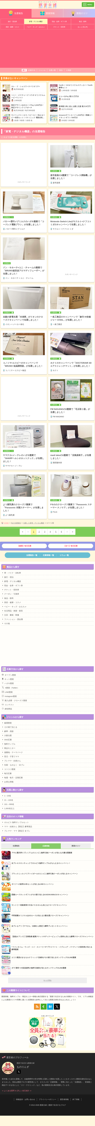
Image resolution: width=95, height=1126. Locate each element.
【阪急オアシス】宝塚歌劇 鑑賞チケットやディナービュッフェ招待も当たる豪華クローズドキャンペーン (52, 936)
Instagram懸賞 (9, 696)
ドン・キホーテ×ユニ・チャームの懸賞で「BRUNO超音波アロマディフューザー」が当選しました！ (23, 270)
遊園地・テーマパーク (12, 752)
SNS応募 (7, 739)
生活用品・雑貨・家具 (12, 611)
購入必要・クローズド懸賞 (14, 700)
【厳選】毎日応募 (24, 546)
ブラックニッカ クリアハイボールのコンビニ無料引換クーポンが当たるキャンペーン (45, 874)
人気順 (68, 70)
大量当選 (7, 735)
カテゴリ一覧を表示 (88, 3)
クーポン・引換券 (10, 594)
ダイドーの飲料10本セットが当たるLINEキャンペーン (33, 884)
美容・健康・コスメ (12, 27)
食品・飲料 (82, 21)
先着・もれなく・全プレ (13, 765)
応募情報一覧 (48, 555)
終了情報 (75, 1099)
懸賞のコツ (79, 13)
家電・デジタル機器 (35, 21)
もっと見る (47, 980)
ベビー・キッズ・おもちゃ (36, 27)
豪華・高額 (7, 731)
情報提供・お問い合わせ (25, 1099)
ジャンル (42, 70)
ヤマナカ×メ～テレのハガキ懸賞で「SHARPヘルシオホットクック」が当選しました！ (23, 458)
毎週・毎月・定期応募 (12, 777)
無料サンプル (8, 744)
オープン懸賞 (9, 675)
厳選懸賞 (7, 723)
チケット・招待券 (59, 27)
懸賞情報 (47, 13)
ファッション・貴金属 (12, 619)
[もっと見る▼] (82, 27)
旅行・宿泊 (7, 577)
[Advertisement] (47, 49)
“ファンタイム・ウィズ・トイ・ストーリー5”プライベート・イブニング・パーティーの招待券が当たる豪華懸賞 (52, 948)
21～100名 (7, 800)
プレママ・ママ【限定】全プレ (16, 831)
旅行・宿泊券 (12, 21)
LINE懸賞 (7, 692)
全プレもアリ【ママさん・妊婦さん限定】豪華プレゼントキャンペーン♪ (40, 926)
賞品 (61, 70)
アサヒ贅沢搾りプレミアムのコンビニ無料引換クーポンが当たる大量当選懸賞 (42, 853)
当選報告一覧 (31, 555)
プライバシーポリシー (47, 1099)
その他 (6, 623)
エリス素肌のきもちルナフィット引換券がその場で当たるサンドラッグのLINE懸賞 (44, 957)
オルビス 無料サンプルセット (15, 822)
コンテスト (8, 704)
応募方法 (31, 70)
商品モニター (8, 748)
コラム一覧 (64, 555)
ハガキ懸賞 (8, 683)
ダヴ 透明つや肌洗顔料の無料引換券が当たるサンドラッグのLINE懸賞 (39, 968)
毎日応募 (7, 773)
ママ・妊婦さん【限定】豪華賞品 (17, 826)
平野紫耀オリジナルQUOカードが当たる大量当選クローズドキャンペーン (40, 916)
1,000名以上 (8, 808)
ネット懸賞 (8, 679)
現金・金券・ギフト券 (59, 21)
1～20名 (6, 796)
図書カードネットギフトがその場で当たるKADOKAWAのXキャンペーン (40, 895)
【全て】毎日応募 (71, 546)
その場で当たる (9, 727)
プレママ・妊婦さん (11, 761)
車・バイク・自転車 (11, 573)
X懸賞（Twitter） (10, 687)
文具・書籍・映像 (10, 615)
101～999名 (8, 804)
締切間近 (7, 709)
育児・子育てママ (10, 756)
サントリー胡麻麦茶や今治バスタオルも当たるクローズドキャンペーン (39, 905)
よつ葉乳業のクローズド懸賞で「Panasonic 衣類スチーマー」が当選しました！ (23, 507)
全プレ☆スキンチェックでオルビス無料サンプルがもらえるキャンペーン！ (41, 863)
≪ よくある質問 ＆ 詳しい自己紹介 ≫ (17, 1091)
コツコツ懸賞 (8, 769)
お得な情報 (7, 782)
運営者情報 (64, 1099)
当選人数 (52, 70)
